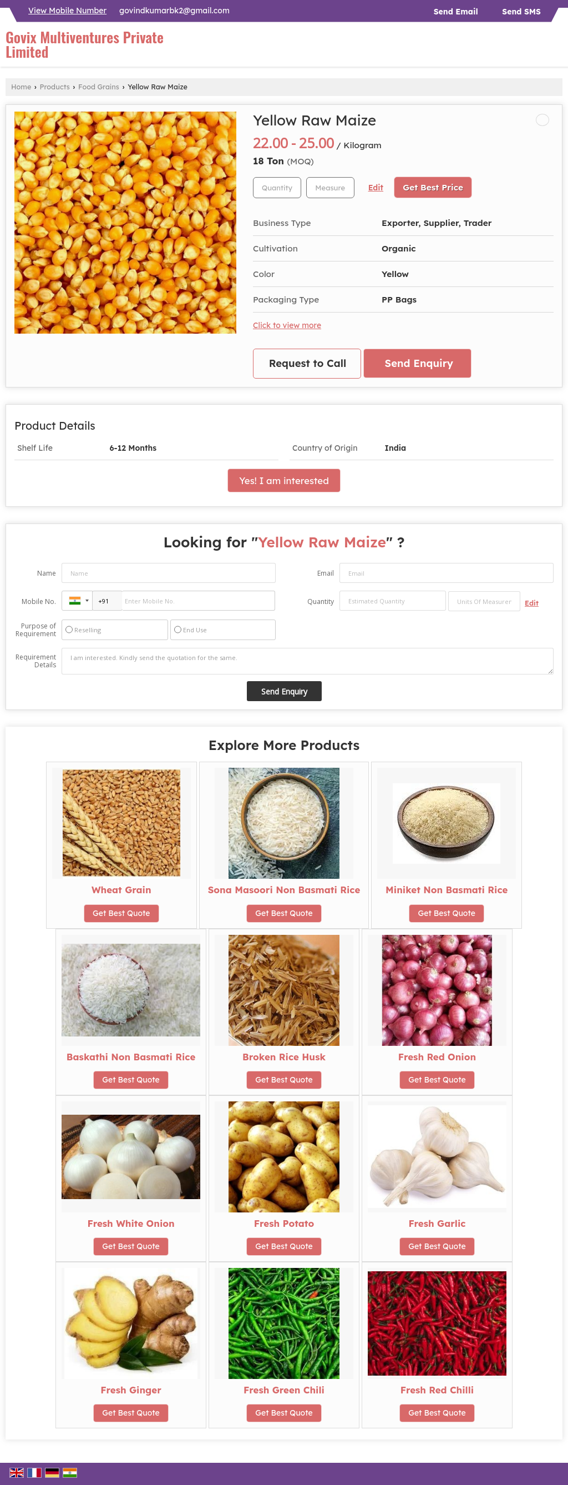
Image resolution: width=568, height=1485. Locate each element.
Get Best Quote (121, 913)
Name (46, 573)
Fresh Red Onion (437, 1057)
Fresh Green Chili (284, 1390)
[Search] (555, 47)
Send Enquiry (419, 363)
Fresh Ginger (130, 1390)
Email (325, 573)
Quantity (320, 601)
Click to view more (287, 325)
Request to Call (308, 363)
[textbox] (330, 187)
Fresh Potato (284, 1223)
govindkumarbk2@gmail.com (174, 11)
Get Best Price (433, 187)
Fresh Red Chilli (437, 1390)
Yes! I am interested (284, 480)
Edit (375, 187)
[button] (67, 11)
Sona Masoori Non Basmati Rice (284, 889)
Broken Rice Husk (284, 1057)
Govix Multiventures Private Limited (85, 44)
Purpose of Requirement (36, 630)
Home (21, 86)
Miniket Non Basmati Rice (447, 889)
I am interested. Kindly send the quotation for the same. (308, 661)
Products (55, 86)
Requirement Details (36, 661)
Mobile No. (39, 601)
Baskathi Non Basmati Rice (131, 1057)
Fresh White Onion (130, 1223)
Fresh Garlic (436, 1223)
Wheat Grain (121, 889)
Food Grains (98, 86)
